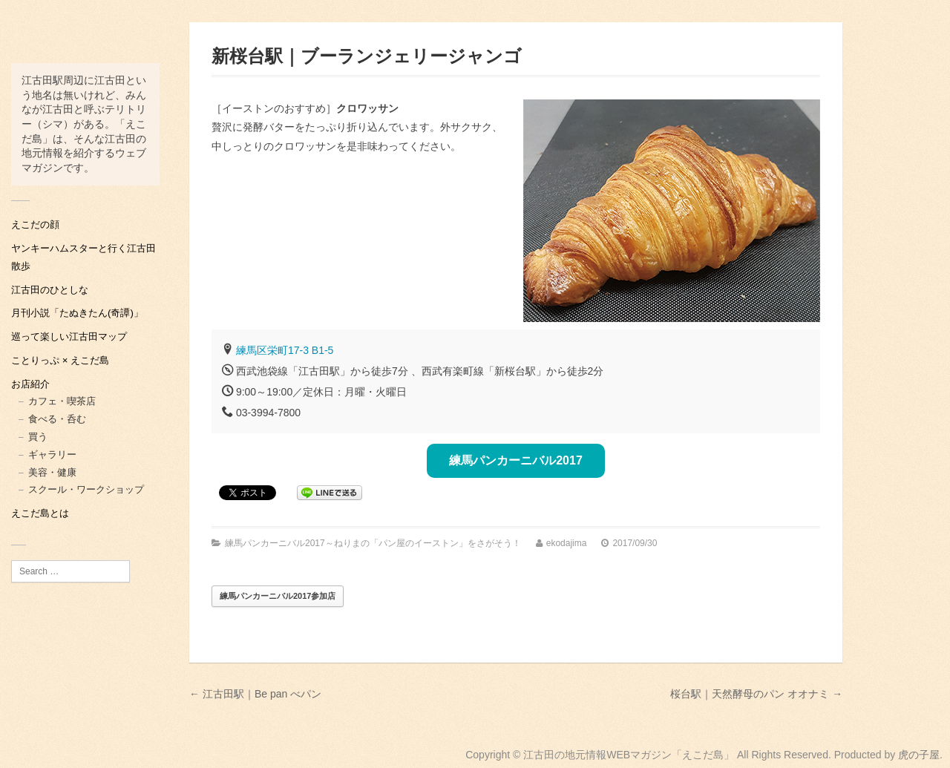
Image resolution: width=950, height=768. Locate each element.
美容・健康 (52, 472)
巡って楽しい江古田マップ (69, 336)
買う (38, 436)
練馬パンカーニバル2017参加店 (277, 595)
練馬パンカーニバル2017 (516, 460)
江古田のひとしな (49, 289)
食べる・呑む (57, 418)
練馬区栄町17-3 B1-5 (284, 350)
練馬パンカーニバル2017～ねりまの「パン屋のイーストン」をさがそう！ (373, 543)
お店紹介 (30, 384)
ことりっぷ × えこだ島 (60, 360)
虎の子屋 (919, 755)
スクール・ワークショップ (86, 489)
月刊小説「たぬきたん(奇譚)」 (77, 312)
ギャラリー (52, 454)
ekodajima (566, 543)
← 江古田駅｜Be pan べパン (255, 694)
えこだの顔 (35, 224)
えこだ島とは (40, 513)
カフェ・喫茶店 (62, 401)
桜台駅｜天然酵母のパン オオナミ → (756, 694)
